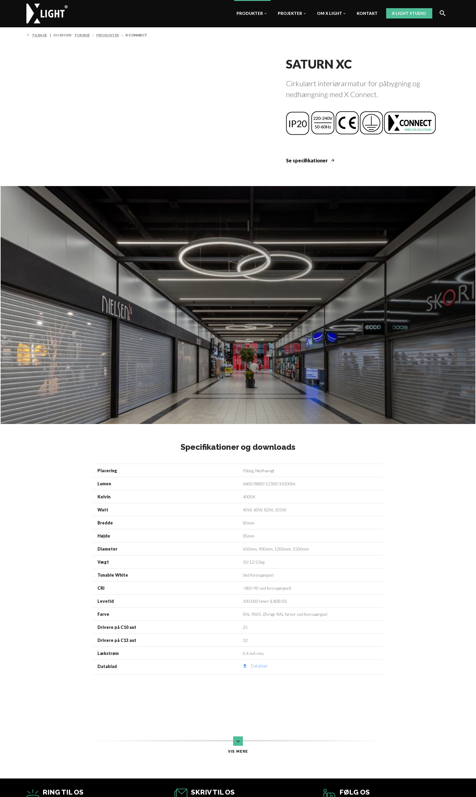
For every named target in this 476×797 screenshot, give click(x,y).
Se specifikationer (307, 160)
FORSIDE (82, 35)
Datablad (259, 665)
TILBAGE (39, 35)
